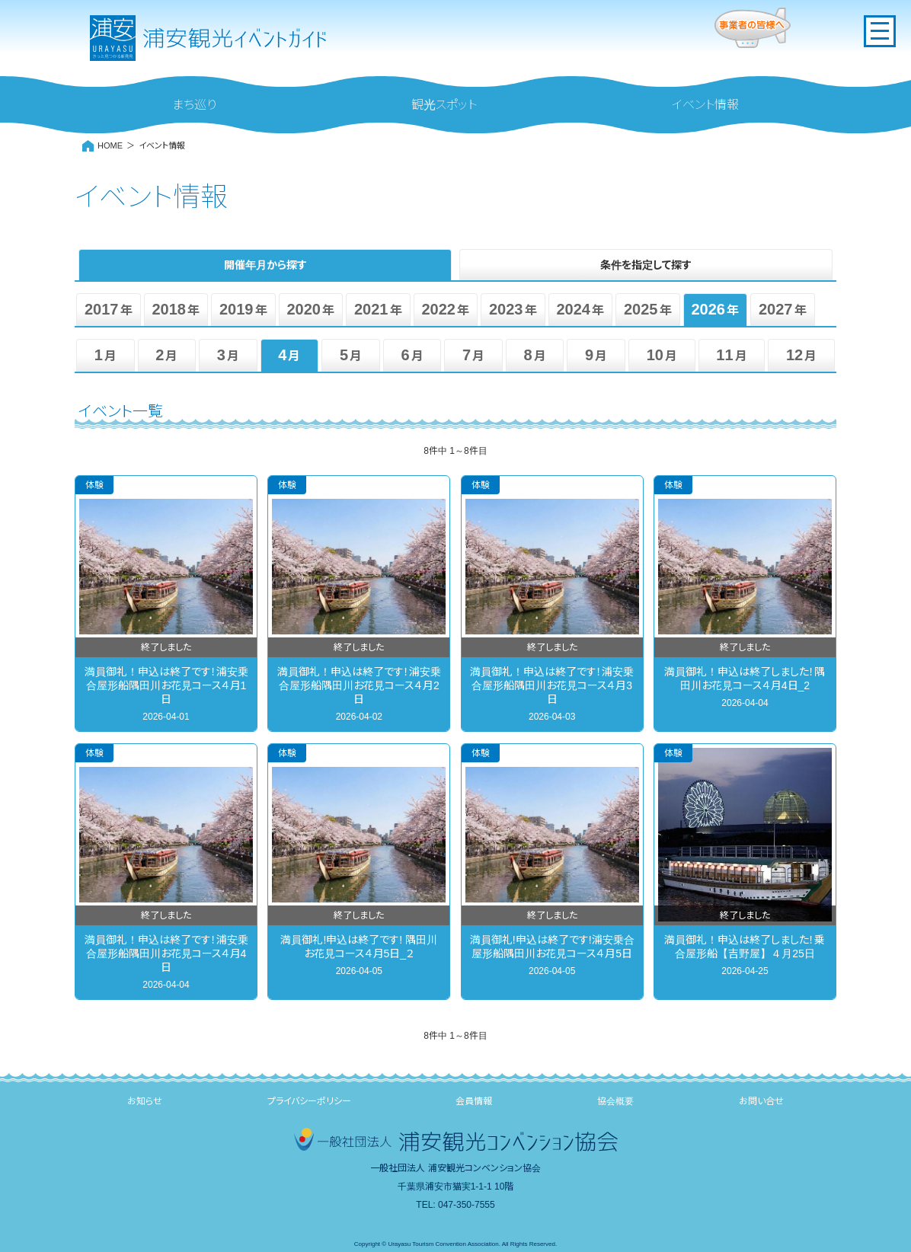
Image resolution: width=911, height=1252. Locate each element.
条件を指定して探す (646, 265)
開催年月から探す (265, 265)
